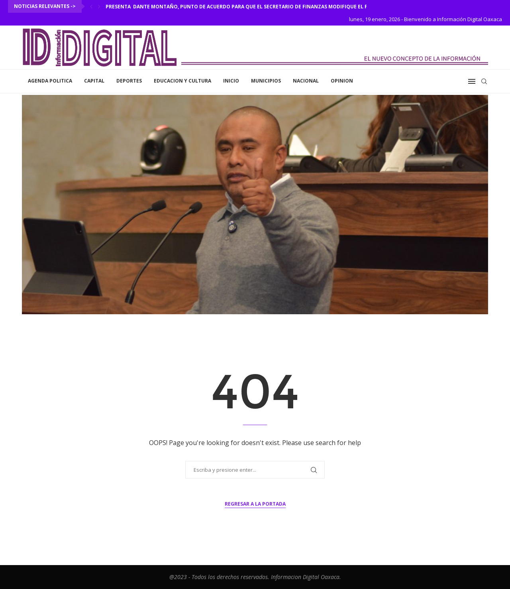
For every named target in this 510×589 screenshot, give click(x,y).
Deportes (129, 80)
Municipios (266, 80)
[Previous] (91, 6)
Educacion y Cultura (182, 80)
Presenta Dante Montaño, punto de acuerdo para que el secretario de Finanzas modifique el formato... (250, 6)
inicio (231, 80)
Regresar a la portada (255, 503)
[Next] (99, 6)
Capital (94, 80)
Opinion (342, 80)
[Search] (484, 81)
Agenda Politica (50, 80)
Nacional (306, 80)
